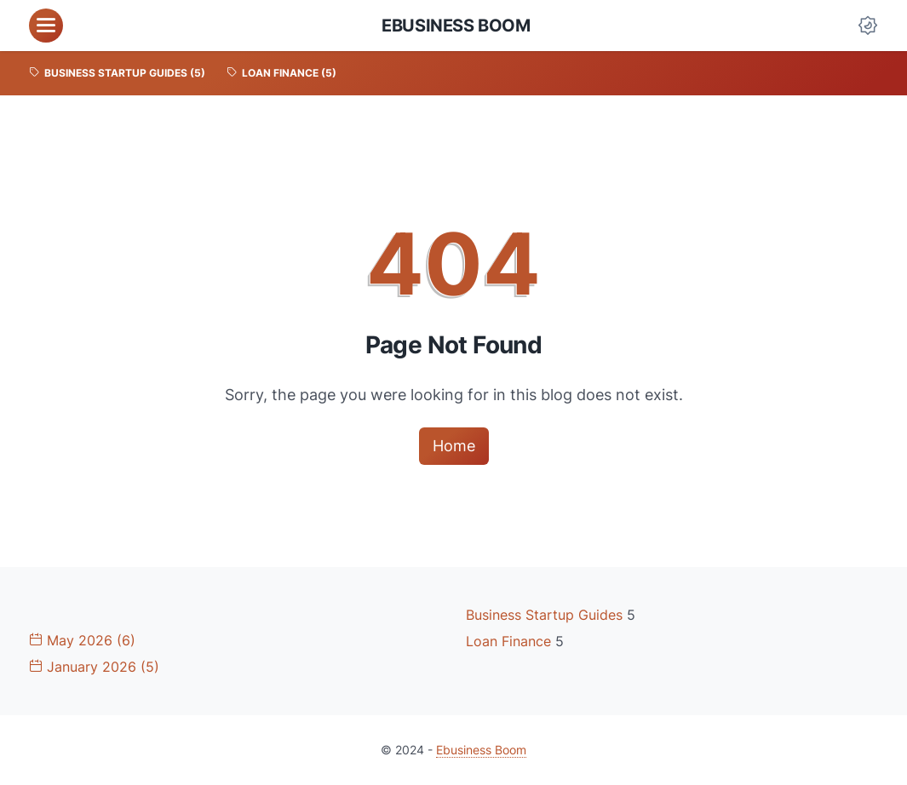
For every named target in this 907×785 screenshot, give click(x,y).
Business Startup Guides (546, 614)
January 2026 (94, 666)
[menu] (46, 26)
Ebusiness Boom (456, 25)
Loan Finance (510, 641)
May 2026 (82, 640)
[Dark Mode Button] (868, 25)
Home (454, 446)
